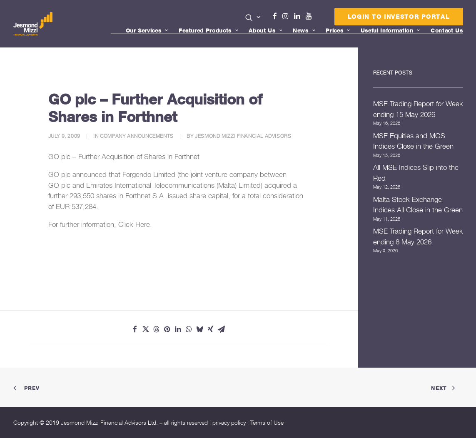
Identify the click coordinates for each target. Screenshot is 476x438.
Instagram (287, 16)
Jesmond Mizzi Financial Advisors (243, 136)
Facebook (278, 16)
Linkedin (299, 16)
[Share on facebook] (135, 329)
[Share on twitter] (146, 329)
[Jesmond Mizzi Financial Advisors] (33, 23)
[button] (253, 17)
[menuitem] (253, 18)
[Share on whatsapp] (189, 329)
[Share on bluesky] (200, 329)
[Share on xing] (211, 329)
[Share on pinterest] (167, 329)
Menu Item (319, 18)
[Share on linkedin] (178, 329)
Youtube (311, 16)
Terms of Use (267, 422)
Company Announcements (137, 136)
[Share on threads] (157, 329)
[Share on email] (222, 329)
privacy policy (229, 422)
